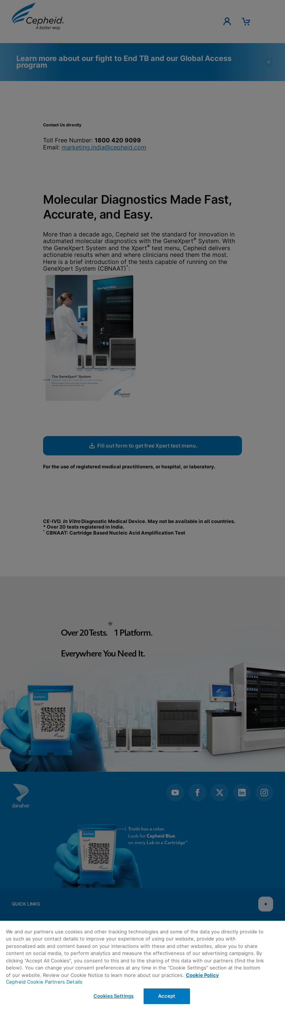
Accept (167, 996)
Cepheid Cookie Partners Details (44, 982)
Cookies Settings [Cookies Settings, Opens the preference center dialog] (114, 996)
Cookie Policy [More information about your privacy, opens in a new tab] (202, 975)
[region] (142, 965)
